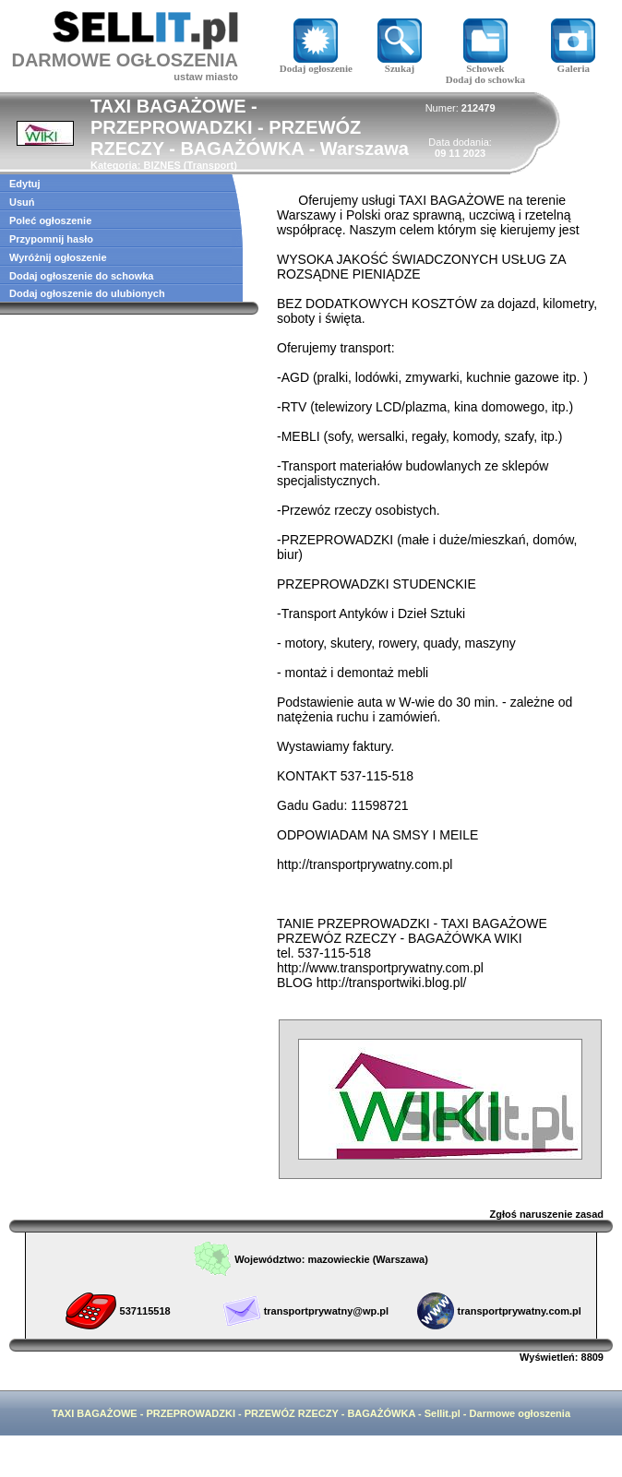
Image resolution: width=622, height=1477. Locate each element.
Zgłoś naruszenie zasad (547, 1214)
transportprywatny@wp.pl (326, 1310)
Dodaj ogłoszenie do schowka (81, 275)
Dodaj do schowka (485, 79)
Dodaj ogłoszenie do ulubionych (87, 293)
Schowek (485, 64)
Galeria (573, 64)
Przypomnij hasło (51, 238)
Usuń (22, 202)
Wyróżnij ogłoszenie (58, 257)
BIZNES (161, 165)
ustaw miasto (205, 76)
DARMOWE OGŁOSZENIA (124, 60)
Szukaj (399, 64)
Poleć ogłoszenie (50, 220)
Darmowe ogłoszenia (520, 1413)
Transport (210, 165)
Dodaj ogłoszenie (316, 64)
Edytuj (25, 183)
